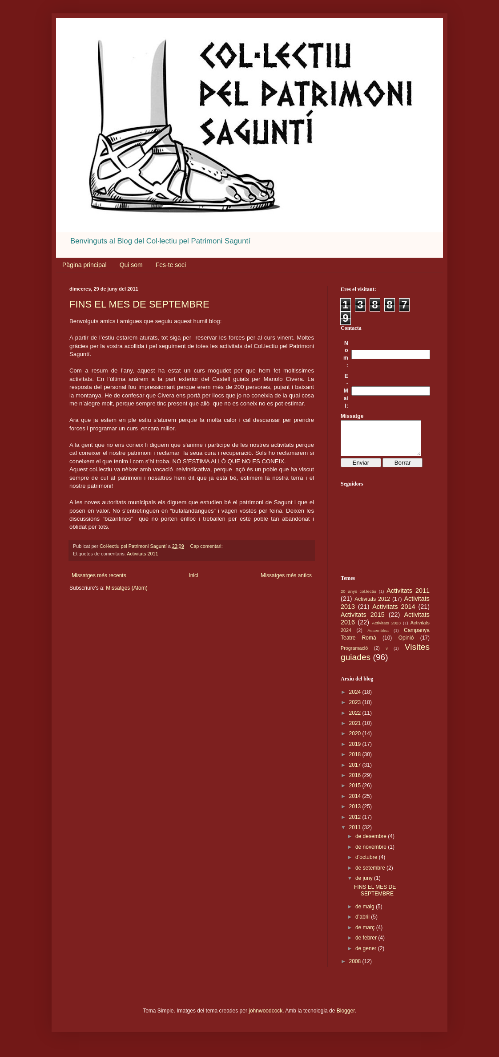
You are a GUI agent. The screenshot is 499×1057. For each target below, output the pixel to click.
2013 (355, 813)
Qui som (131, 264)
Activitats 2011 (142, 553)
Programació (354, 654)
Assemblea (377, 637)
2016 (355, 782)
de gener (366, 955)
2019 (355, 751)
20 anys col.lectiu (358, 597)
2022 (355, 720)
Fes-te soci (171, 264)
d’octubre (367, 864)
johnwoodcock (265, 1017)
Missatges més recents (99, 575)
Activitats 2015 (363, 621)
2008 (355, 968)
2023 (355, 709)
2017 (355, 772)
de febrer (366, 944)
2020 (355, 740)
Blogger (346, 1017)
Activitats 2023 (386, 629)
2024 (355, 699)
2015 (355, 792)
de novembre (371, 853)
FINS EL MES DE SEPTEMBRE (139, 304)
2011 (355, 834)
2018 (355, 761)
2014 (355, 803)
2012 (355, 824)
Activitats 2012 (372, 606)
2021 (355, 730)
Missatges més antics (286, 575)
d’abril (363, 923)
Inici (193, 575)
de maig (365, 913)
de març (365, 934)
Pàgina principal (84, 264)
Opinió (406, 644)
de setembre (370, 874)
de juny (364, 885)
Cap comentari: (207, 546)
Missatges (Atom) (126, 588)
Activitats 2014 (393, 613)
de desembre (371, 843)
